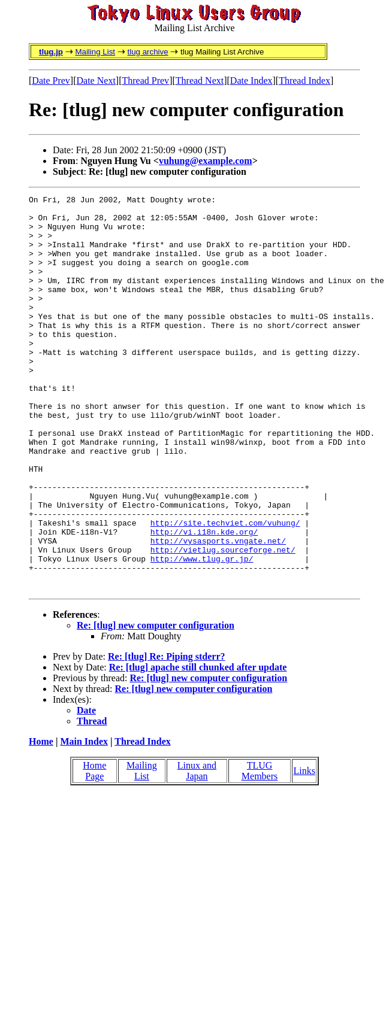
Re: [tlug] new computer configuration (155, 704)
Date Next (96, 80)
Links (304, 850)
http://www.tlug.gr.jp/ (202, 632)
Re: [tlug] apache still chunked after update (198, 746)
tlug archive (147, 51)
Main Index (84, 820)
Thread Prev (145, 80)
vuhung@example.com (205, 161)
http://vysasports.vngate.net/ (218, 610)
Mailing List (95, 51)
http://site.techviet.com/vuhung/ (225, 589)
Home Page (94, 849)
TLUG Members (260, 849)
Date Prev (51, 80)
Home (41, 820)
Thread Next (200, 80)
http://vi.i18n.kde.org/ (204, 599)
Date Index (251, 80)
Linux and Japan (196, 849)
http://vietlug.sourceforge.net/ (222, 621)
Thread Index (304, 80)
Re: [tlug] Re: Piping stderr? (166, 735)
